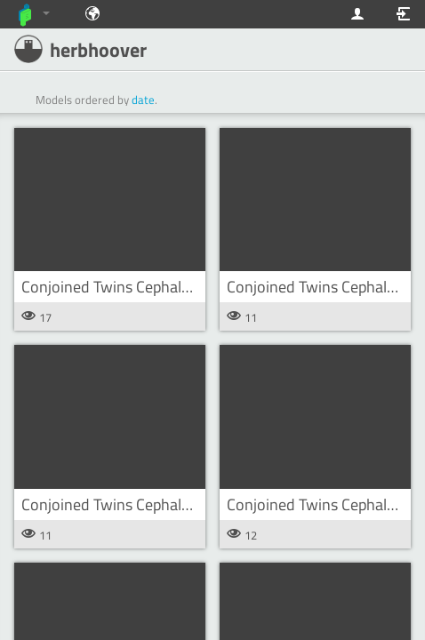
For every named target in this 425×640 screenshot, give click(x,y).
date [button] (143, 99)
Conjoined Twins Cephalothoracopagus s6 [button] (161, 504)
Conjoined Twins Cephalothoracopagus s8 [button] (161, 287)
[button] (109, 199)
